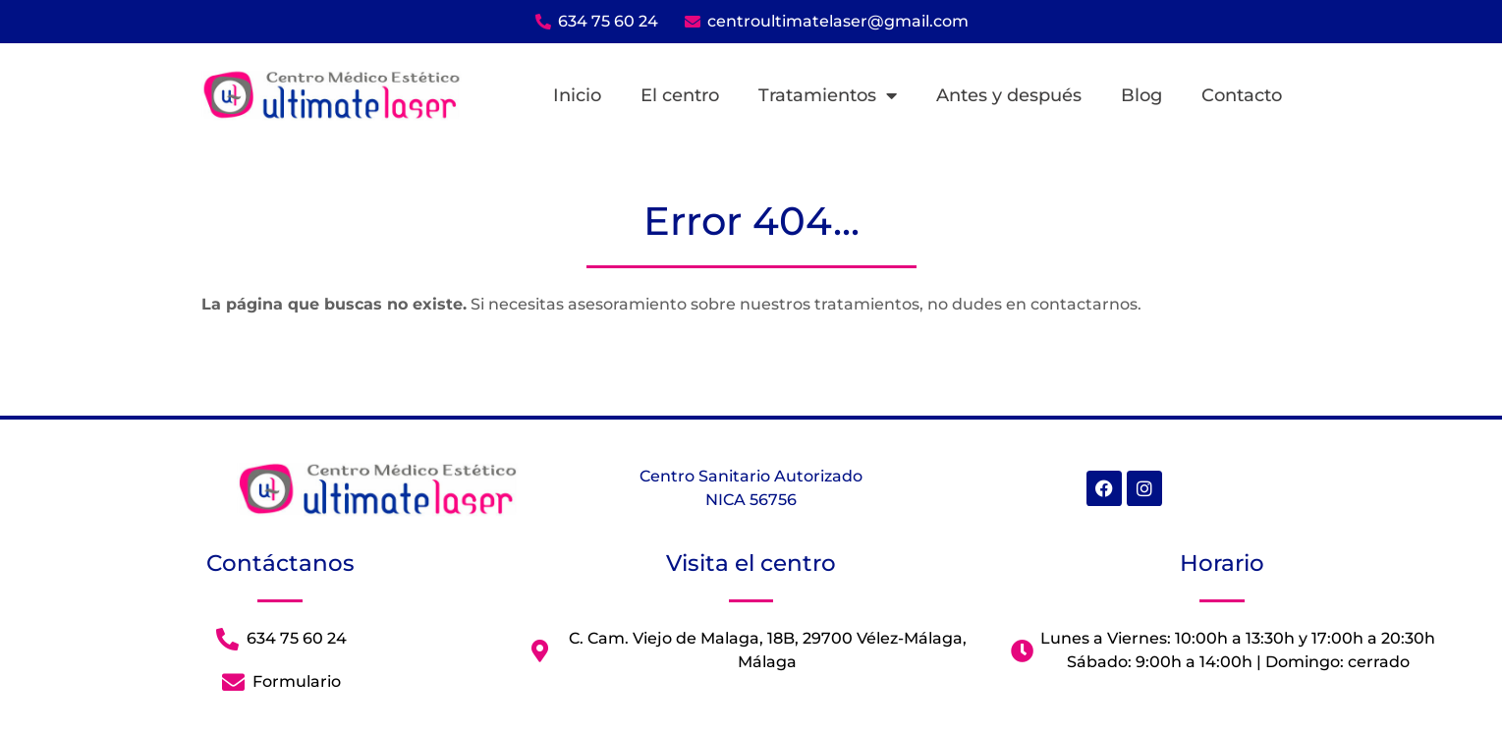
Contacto (1241, 95)
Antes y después (1009, 95)
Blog (1141, 95)
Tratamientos (827, 95)
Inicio (577, 95)
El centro (679, 95)
